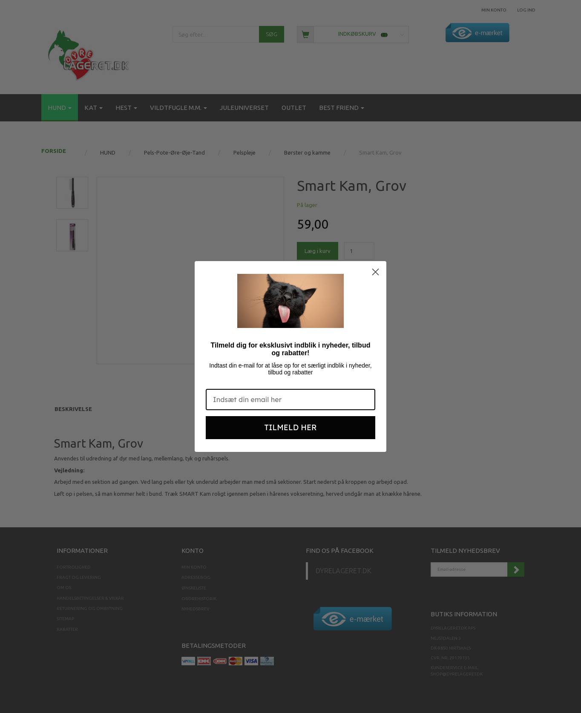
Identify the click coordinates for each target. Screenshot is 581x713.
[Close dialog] (375, 271)
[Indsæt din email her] (290, 399)
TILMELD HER (291, 427)
